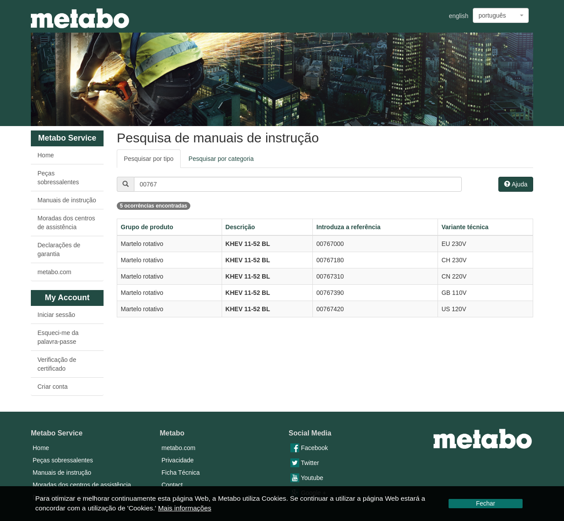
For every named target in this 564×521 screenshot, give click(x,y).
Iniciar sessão (56, 314)
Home (45, 155)
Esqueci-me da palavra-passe (57, 337)
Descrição (240, 227)
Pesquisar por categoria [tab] (221, 158)
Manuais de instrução (66, 200)
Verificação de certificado (56, 364)
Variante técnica (465, 227)
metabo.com (54, 271)
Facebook (309, 447)
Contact (172, 484)
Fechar (485, 503)
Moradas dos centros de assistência (66, 223)
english (458, 15)
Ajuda (515, 184)
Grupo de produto (147, 227)
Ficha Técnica (181, 472)
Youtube (306, 477)
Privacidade (178, 460)
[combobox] (501, 15)
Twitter (304, 462)
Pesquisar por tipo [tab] (149, 158)
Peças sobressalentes (58, 178)
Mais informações (185, 508)
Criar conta (52, 386)
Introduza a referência (348, 227)
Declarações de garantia (58, 249)
